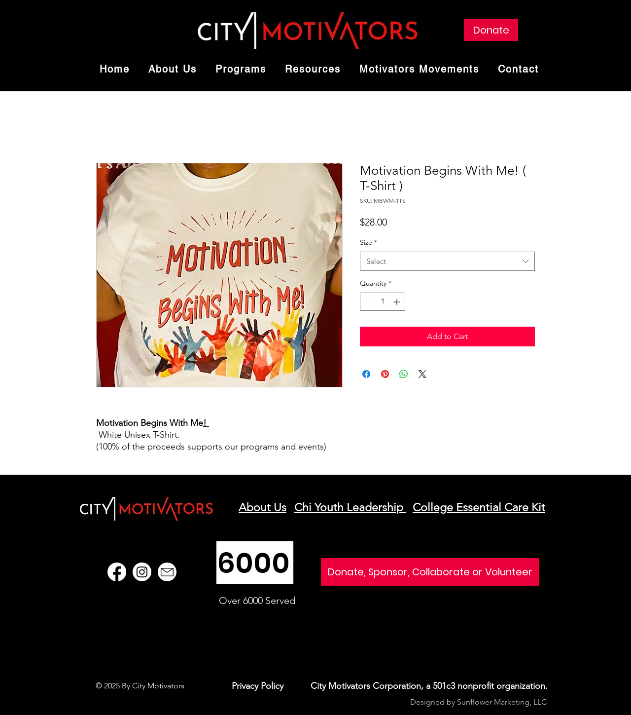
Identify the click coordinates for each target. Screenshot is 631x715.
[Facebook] (116, 572)
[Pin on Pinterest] (385, 374)
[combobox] (447, 261)
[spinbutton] (382, 301)
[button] (241, 69)
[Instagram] (142, 572)
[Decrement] (367, 301)
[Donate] (491, 30)
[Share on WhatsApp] (404, 374)
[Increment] (397, 301)
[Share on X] (422, 374)
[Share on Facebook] (366, 374)
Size (368, 242)
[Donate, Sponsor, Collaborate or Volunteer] (430, 572)
